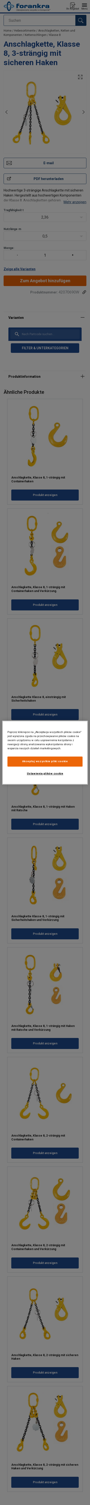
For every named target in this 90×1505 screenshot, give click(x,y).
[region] (45, 752)
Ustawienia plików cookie (45, 773)
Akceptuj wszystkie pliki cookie (45, 761)
